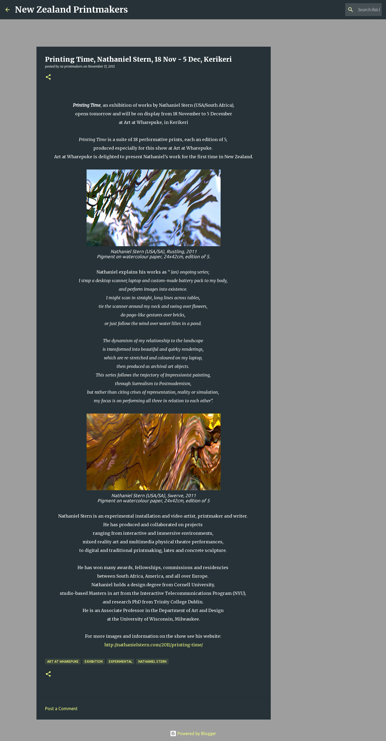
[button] (48, 77)
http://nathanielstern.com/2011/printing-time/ (153, 644)
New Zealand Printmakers (71, 9)
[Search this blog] (353, 9)
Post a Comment (61, 708)
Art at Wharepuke (63, 661)
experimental (120, 661)
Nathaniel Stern (152, 661)
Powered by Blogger (193, 733)
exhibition (94, 661)
